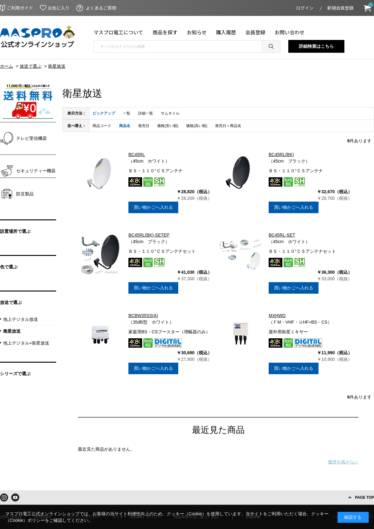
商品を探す (165, 32)
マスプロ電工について (118, 32)
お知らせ (197, 32)
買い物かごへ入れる (153, 207)
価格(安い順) (167, 126)
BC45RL (136, 154)
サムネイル (170, 113)
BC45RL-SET (282, 235)
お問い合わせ (289, 32)
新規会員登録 (340, 8)
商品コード (102, 126)
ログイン (305, 8)
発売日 (143, 126)
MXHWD (277, 315)
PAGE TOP (364, 497)
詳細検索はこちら (316, 46)
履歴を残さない (343, 461)
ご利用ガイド (20, 8)
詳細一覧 (145, 113)
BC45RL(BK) (281, 154)
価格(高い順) (196, 126)
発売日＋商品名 (228, 126)
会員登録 (255, 32)
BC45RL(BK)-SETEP (148, 235)
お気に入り (59, 8)
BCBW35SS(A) (143, 315)
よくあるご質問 (101, 8)
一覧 (126, 113)
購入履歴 (226, 32)
